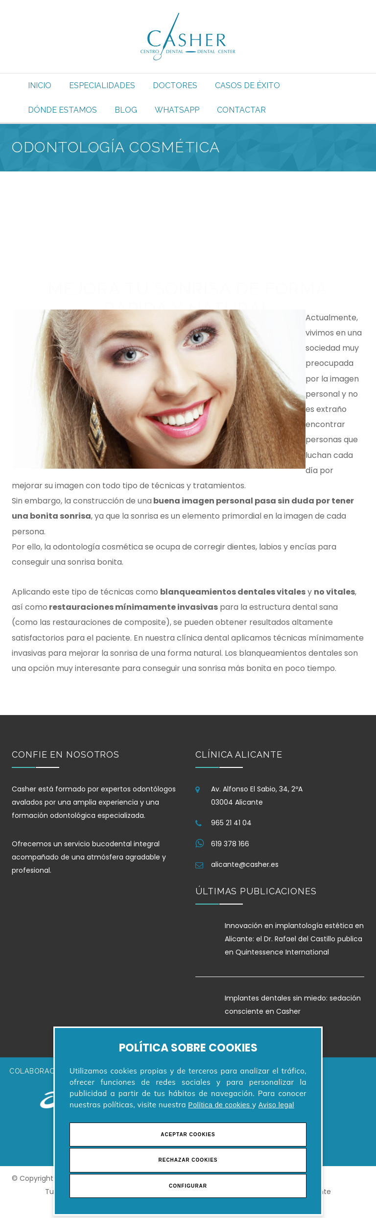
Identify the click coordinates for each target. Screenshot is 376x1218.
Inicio (39, 85)
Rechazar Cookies (187, 1160)
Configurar (188, 1186)
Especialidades (102, 85)
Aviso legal (276, 1105)
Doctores (175, 85)
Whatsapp (177, 110)
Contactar (241, 110)
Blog (126, 110)
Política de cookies (220, 1105)
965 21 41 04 (231, 823)
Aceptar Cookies (188, 1134)
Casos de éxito (247, 85)
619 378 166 (230, 844)
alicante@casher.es (245, 864)
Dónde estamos (62, 110)
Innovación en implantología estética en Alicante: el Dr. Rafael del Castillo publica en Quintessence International (294, 939)
